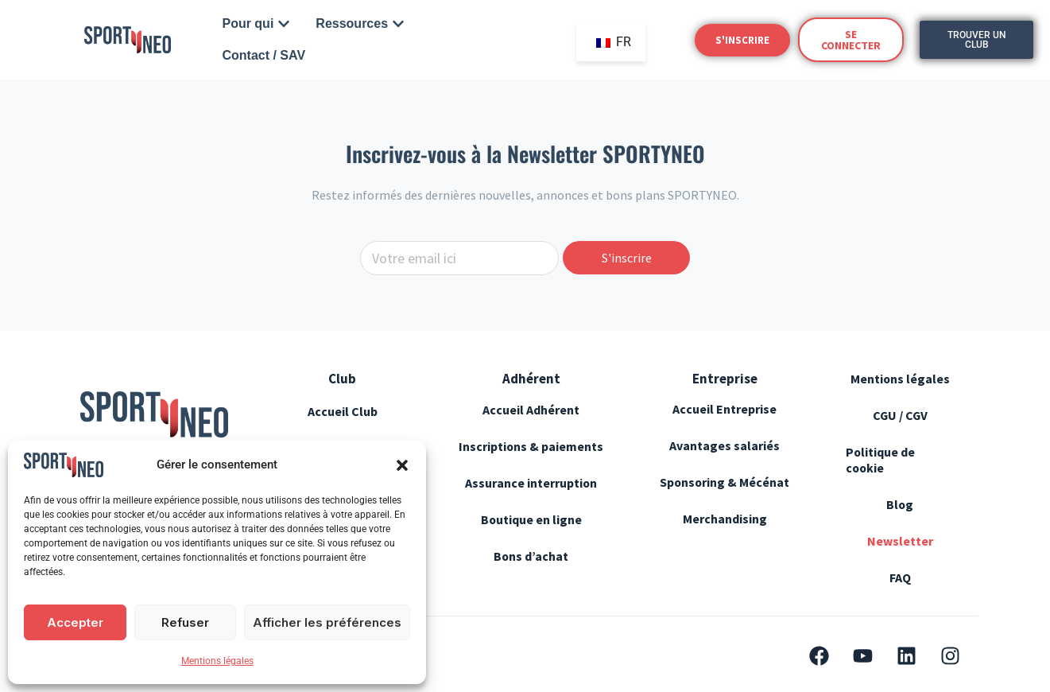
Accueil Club (343, 411)
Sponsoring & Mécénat (724, 482)
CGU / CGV (900, 415)
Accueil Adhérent (530, 410)
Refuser (185, 622)
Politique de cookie (881, 460)
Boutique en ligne (531, 535)
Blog (900, 504)
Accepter (75, 622)
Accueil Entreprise (724, 409)
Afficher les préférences (327, 622)
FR (613, 41)
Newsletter (900, 541)
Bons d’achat (531, 572)
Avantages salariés (724, 445)
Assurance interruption (531, 499)
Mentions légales (217, 661)
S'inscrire (627, 258)
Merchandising (725, 519)
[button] (402, 465)
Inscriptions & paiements (499, 454)
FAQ (900, 577)
